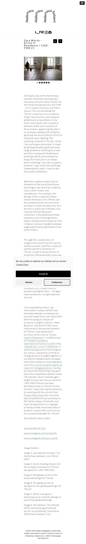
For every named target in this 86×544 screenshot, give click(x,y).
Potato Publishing (33, 395)
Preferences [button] (57, 282)
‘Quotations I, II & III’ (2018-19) (41, 346)
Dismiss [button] (28, 282)
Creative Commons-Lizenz (49, 533)
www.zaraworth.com (34, 428)
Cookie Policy (22, 265)
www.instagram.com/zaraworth (40, 433)
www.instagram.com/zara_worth (41, 438)
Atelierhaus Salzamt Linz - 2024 (37, 536)
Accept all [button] (43, 274)
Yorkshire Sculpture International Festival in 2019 (39, 342)
